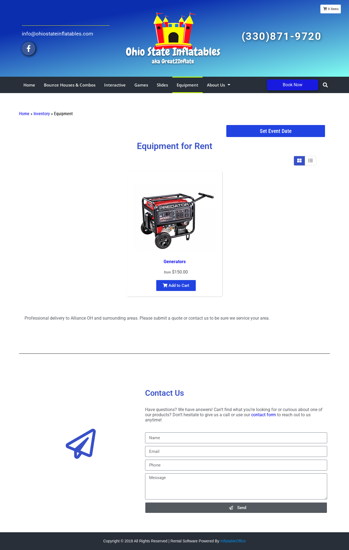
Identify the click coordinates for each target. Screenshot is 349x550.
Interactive (115, 85)
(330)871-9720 (282, 36)
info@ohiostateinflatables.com (57, 34)
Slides (162, 85)
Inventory (42, 113)
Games (141, 85)
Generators (175, 261)
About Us (218, 85)
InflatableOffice (233, 541)
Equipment (187, 85)
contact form (263, 414)
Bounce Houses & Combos (69, 85)
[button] (325, 84)
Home (29, 85)
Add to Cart (176, 285)
